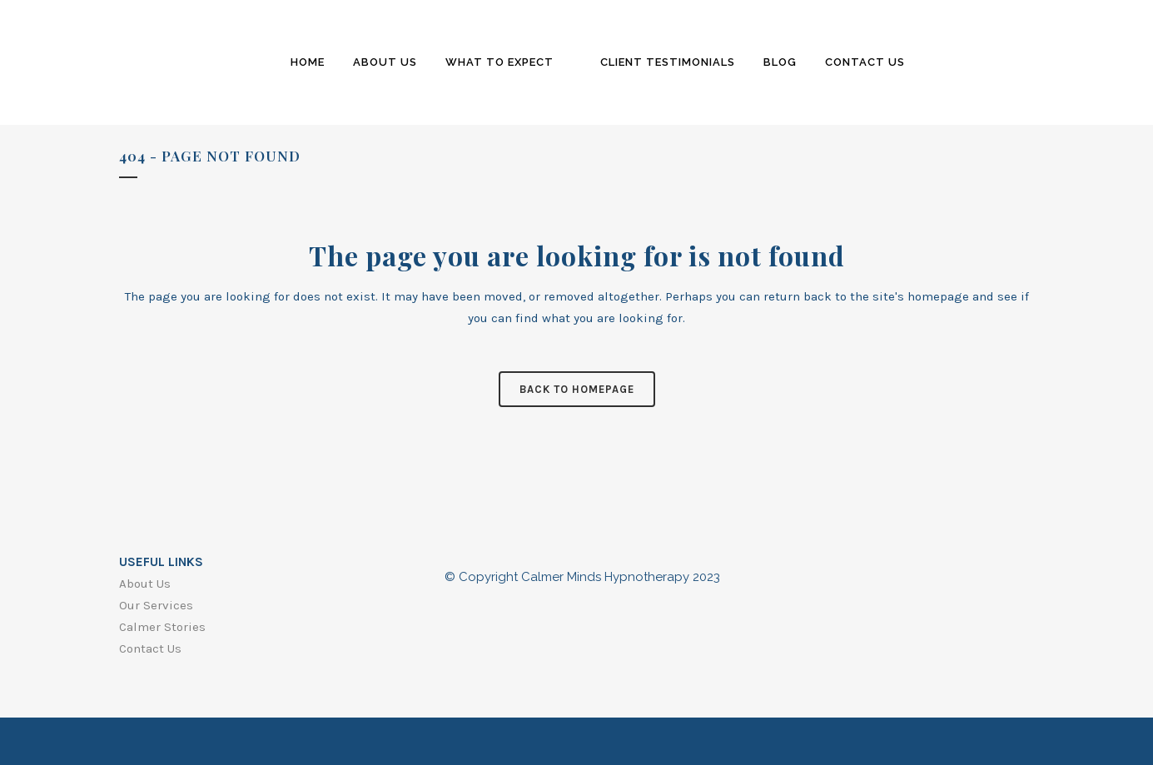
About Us (145, 583)
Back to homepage (576, 389)
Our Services (156, 605)
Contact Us (150, 648)
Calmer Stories (162, 626)
